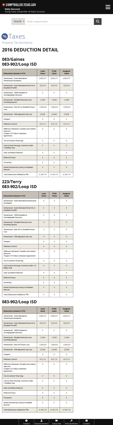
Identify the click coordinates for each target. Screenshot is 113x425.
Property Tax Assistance (17, 42)
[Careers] (86, 422)
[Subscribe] (56, 422)
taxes (13, 36)
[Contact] (26, 422)
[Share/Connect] (41, 422)
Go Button (98, 21)
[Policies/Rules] (71, 422)
